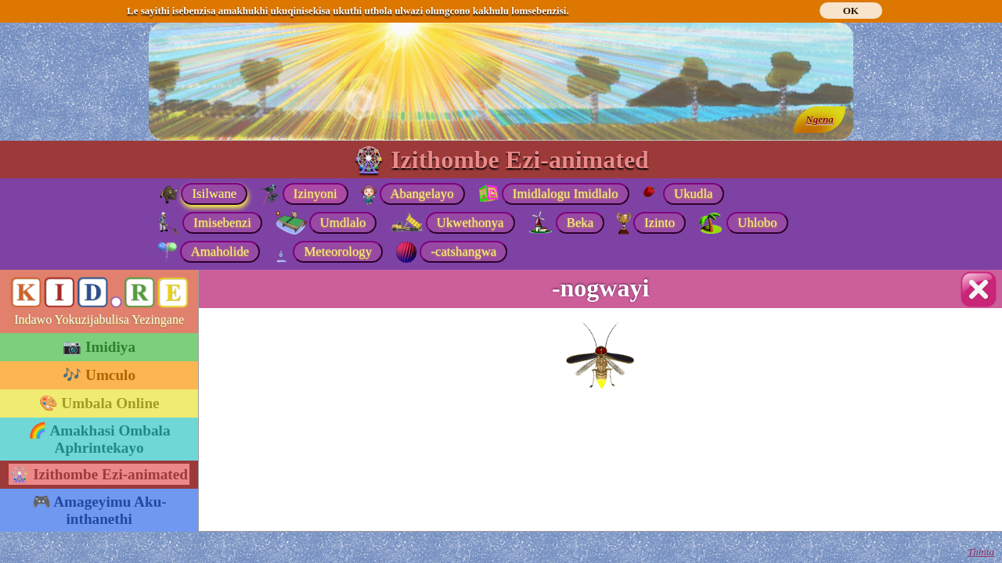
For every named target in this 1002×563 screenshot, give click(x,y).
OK (851, 10)
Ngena (819, 119)
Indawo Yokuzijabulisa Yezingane (99, 319)
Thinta (981, 552)
